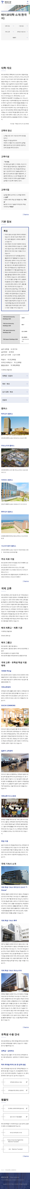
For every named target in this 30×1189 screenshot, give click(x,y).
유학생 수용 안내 (21, 31)
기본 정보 (21, 26)
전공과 (4, 400)
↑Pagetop (26, 214)
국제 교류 (7, 31)
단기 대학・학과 (7, 392)
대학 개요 (7, 26)
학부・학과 (6, 384)
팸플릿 (14, 37)
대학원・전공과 (7, 376)
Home (2, 1170)
